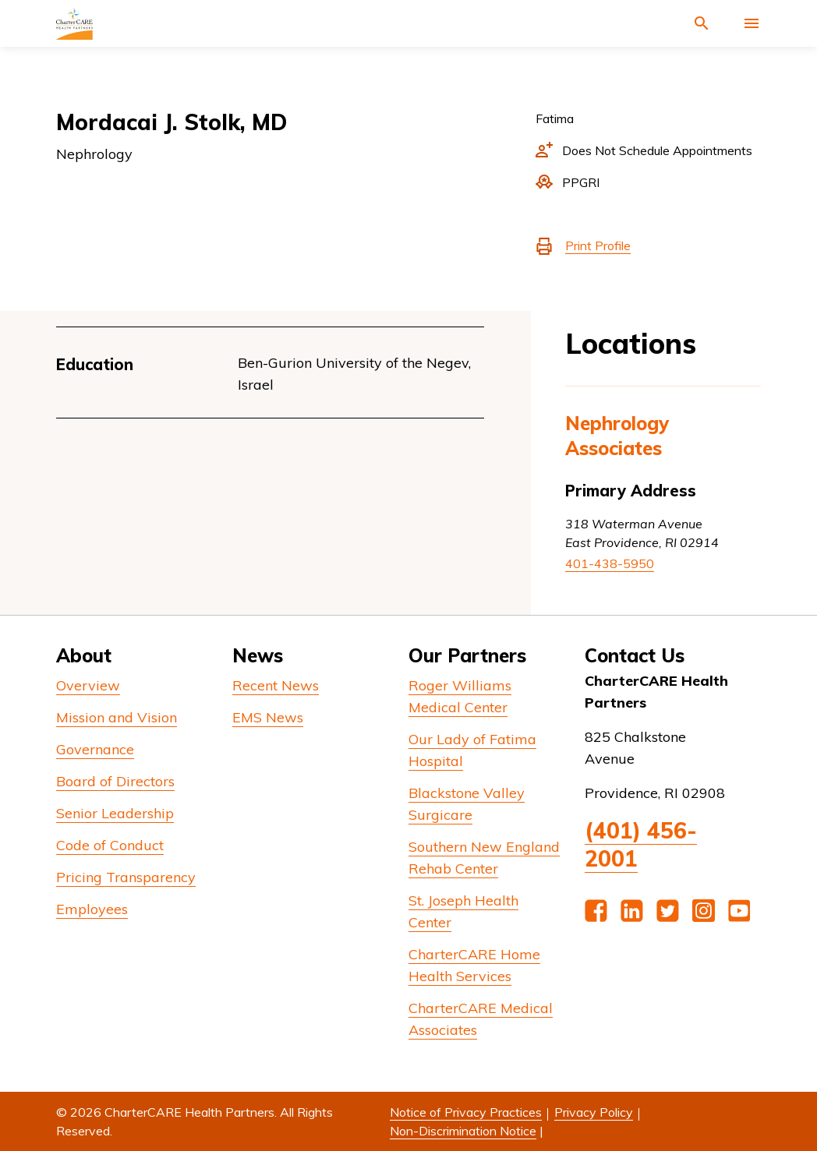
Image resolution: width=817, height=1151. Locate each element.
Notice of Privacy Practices (466, 1112)
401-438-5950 (609, 563)
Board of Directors (115, 781)
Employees (92, 909)
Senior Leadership (115, 813)
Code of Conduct (110, 845)
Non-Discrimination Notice (463, 1131)
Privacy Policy (593, 1112)
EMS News (267, 717)
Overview (88, 685)
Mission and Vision (116, 717)
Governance (95, 749)
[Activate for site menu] (751, 23)
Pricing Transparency (126, 877)
